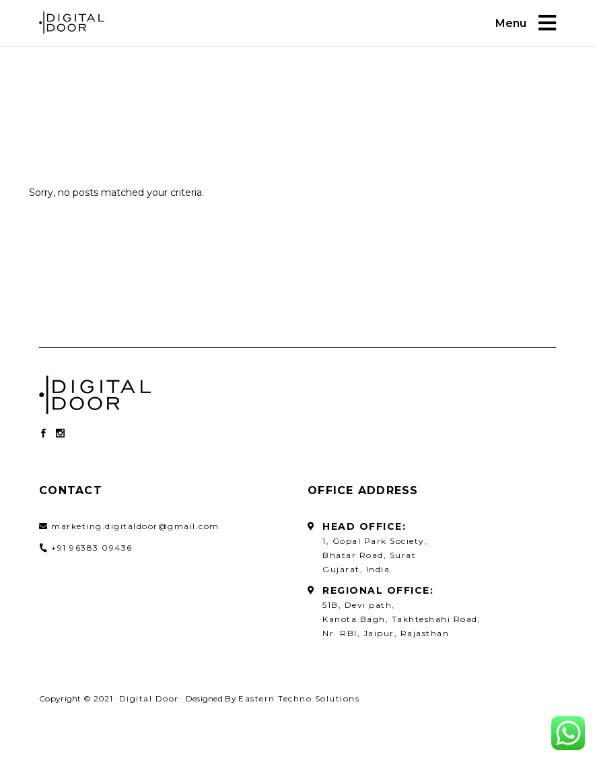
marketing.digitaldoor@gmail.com (135, 526)
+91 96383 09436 (92, 548)
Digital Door (149, 698)
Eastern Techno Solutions (298, 698)
